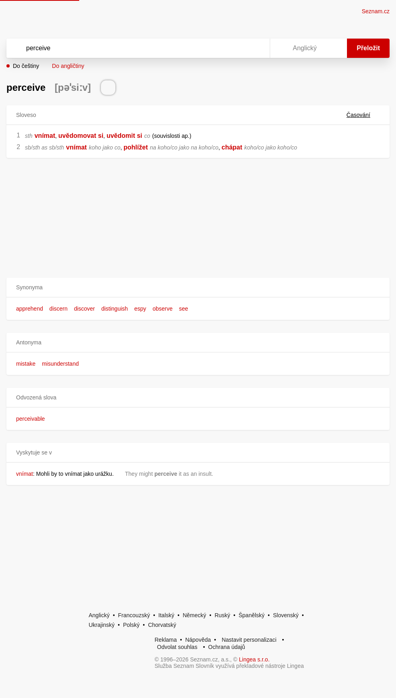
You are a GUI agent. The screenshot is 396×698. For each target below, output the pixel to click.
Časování (363, 115)
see (183, 308)
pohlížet (135, 147)
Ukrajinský (102, 625)
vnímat (45, 135)
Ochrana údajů (226, 647)
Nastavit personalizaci (249, 640)
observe (162, 308)
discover (84, 308)
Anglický (99, 615)
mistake (25, 363)
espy (140, 308)
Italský (166, 615)
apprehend (29, 308)
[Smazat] (238, 48)
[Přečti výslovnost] (108, 88)
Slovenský (286, 615)
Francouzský (134, 615)
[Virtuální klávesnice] (256, 48)
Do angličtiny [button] (68, 66)
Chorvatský (162, 625)
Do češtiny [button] (26, 66)
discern (58, 308)
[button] (198, 287)
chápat (232, 147)
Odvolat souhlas (177, 647)
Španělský (251, 615)
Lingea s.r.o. (254, 659)
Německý (194, 615)
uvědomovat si (80, 135)
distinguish (114, 308)
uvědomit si (124, 135)
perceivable (30, 419)
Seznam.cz (376, 11)
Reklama (166, 640)
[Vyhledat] (128, 48)
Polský (131, 625)
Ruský (222, 615)
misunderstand (60, 363)
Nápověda (198, 640)
